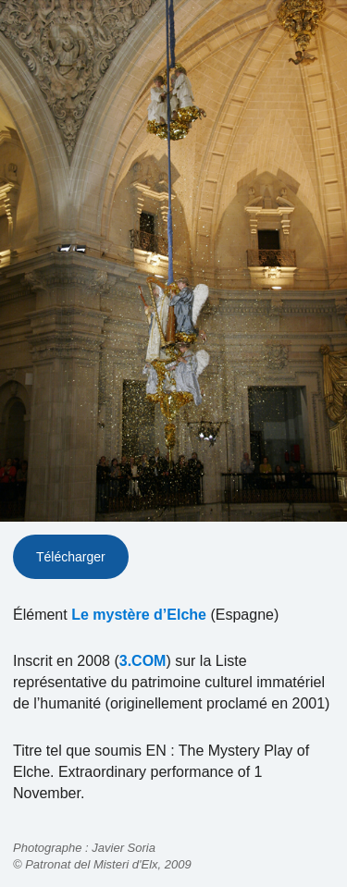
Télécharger (70, 556)
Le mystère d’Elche (138, 614)
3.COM (143, 661)
